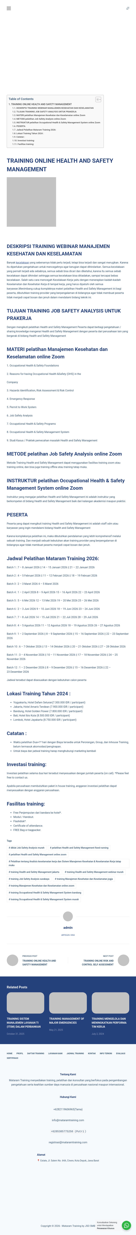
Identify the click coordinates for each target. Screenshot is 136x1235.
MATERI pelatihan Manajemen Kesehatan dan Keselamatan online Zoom (50, 115)
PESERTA (20, 126)
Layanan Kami (55, 1053)
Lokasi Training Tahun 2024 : (30, 133)
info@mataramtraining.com (68, 1120)
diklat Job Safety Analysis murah (26, 847)
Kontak (92, 1053)
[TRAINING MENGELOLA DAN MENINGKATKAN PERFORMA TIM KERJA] (110, 1002)
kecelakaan (22, 262)
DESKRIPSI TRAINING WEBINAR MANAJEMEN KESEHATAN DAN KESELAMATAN (55, 108)
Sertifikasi (12, 1058)
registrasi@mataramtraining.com (68, 1142)
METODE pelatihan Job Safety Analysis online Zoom (41, 119)
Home (9, 1053)
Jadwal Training (75, 1053)
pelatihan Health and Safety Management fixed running (79, 847)
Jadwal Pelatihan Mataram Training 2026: (36, 130)
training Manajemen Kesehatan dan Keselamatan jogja (84, 879)
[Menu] (127, 8)
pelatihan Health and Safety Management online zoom (37, 854)
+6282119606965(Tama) (68, 1109)
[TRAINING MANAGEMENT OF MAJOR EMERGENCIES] (68, 1002)
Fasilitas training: (26, 144)
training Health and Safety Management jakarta (34, 872)
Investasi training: (26, 140)
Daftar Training (35, 1053)
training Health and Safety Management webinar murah (94, 872)
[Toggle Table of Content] (96, 99)
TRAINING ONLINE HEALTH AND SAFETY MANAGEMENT (41, 104)
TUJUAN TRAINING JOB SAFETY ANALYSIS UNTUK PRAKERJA (46, 111)
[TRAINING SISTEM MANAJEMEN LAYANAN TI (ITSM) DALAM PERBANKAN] (25, 1002)
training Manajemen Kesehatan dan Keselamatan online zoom (41, 885)
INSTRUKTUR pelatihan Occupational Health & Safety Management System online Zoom (58, 122)
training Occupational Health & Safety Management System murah (44, 899)
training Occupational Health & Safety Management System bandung (45, 892)
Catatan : (20, 137)
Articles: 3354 (67, 935)
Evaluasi (120, 1053)
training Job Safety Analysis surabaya (29, 879)
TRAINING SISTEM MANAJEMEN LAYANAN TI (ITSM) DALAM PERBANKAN (24, 1022)
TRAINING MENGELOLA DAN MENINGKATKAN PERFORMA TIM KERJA (109, 1022)
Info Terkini (106, 1053)
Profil (19, 1053)
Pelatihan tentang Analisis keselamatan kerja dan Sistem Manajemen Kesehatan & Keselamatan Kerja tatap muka (65, 863)
